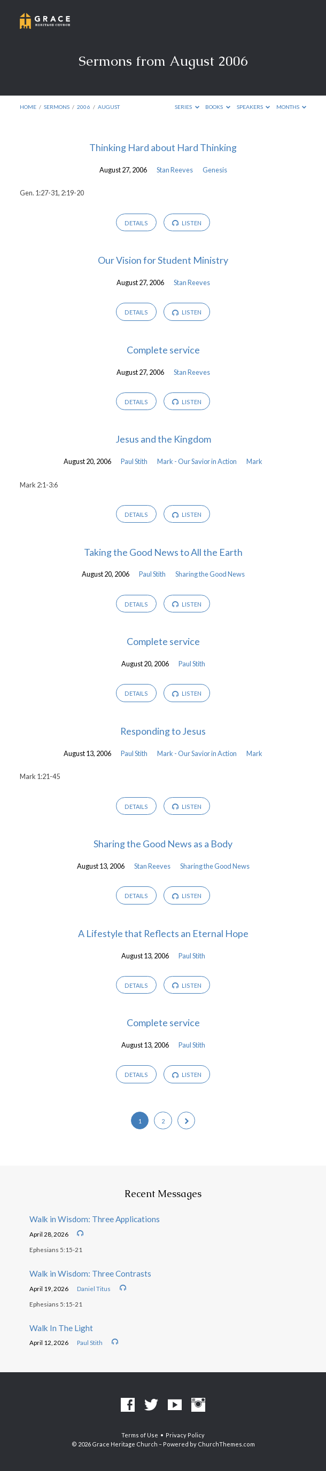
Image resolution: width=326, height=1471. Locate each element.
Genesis (215, 170)
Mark (254, 461)
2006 (83, 107)
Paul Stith (134, 461)
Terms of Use (139, 1434)
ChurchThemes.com (226, 1444)
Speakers (253, 107)
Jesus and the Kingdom (163, 439)
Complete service (163, 350)
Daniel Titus (94, 1288)
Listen (186, 223)
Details (136, 222)
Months (291, 107)
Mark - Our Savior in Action (197, 461)
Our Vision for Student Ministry (163, 260)
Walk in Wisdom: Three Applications (94, 1219)
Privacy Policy (185, 1434)
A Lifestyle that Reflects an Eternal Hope (163, 933)
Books (217, 107)
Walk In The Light (61, 1328)
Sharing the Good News (210, 574)
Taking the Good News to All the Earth (163, 552)
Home (28, 107)
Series (187, 107)
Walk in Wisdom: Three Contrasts (90, 1273)
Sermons (56, 107)
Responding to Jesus (163, 731)
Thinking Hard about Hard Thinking (163, 147)
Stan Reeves (175, 170)
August (109, 107)
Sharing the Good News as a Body (163, 843)
